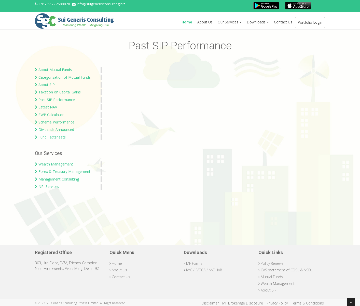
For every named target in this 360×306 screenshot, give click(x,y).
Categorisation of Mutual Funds (63, 77)
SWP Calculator (49, 114)
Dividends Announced (54, 129)
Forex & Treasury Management (62, 171)
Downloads (258, 22)
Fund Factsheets (50, 137)
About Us (205, 22)
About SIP (45, 84)
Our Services (230, 22)
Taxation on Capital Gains (58, 92)
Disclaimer (210, 303)
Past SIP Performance (55, 99)
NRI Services (47, 186)
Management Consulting (57, 179)
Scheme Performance (54, 122)
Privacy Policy (277, 303)
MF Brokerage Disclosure (242, 303)
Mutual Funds (270, 276)
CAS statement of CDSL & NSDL (285, 270)
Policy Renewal (271, 263)
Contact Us (283, 22)
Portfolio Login (310, 22)
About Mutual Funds (53, 69)
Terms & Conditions (307, 303)
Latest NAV (46, 107)
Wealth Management (54, 164)
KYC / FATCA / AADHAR (203, 270)
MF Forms (193, 263)
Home (187, 22)
